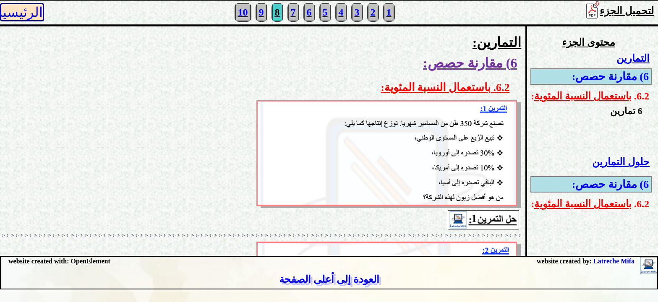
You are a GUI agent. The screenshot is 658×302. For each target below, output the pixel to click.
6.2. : (590, 96)
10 (243, 12)
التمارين (633, 58)
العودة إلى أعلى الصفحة (329, 279)
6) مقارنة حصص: (610, 76)
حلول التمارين (621, 161)
